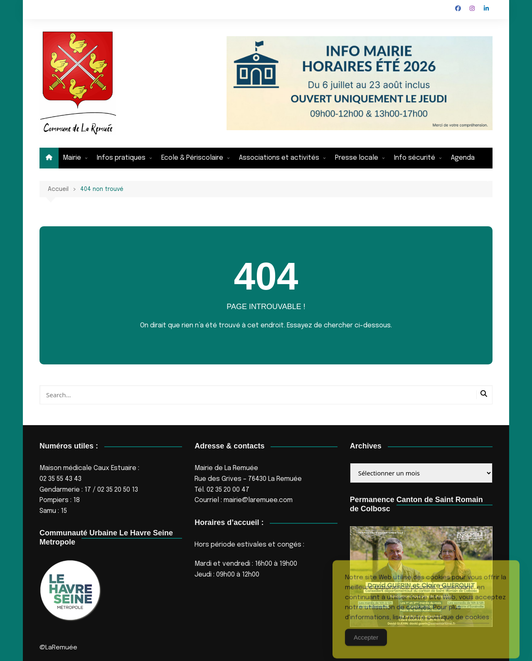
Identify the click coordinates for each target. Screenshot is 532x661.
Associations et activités (279, 157)
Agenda (463, 157)
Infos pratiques (121, 157)
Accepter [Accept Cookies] (366, 645)
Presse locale (356, 157)
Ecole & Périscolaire (192, 157)
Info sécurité (414, 157)
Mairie (72, 157)
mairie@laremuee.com (258, 500)
